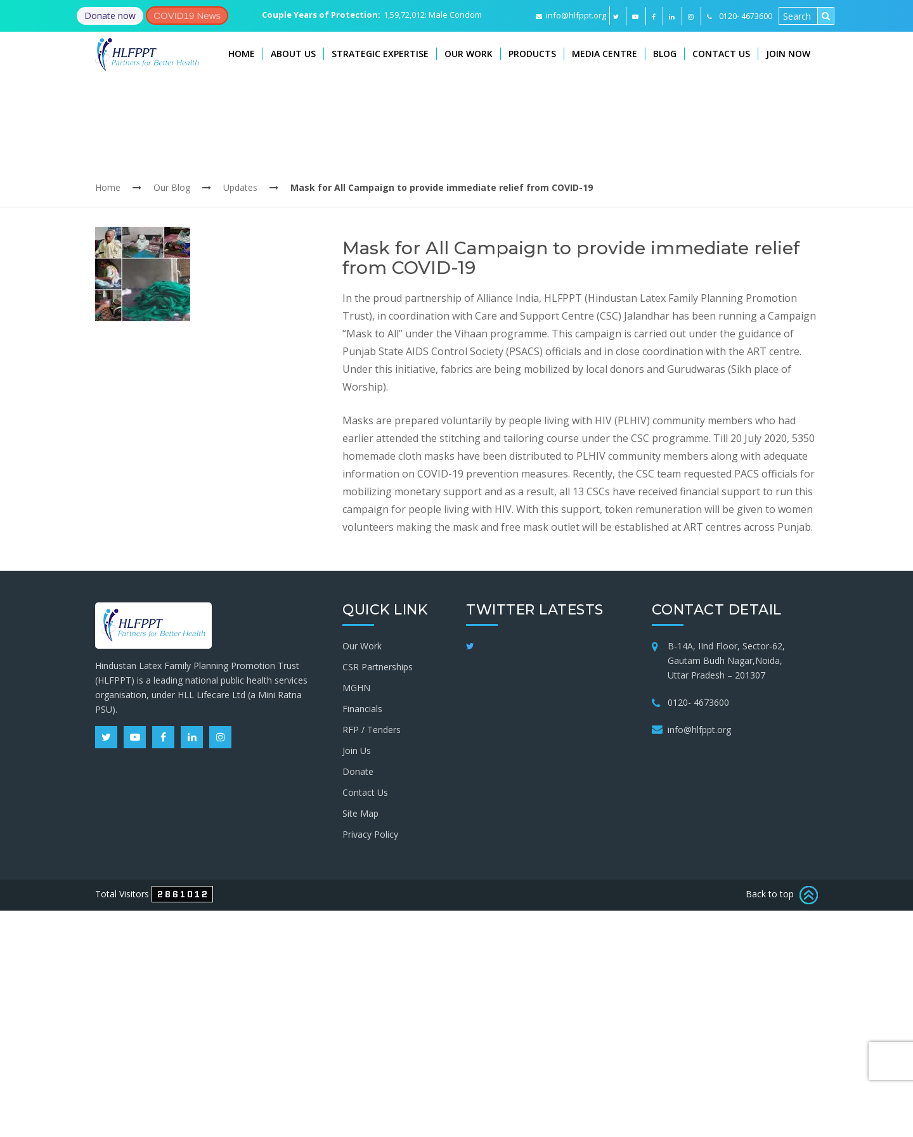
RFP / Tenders (371, 730)
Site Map (360, 813)
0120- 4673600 (698, 702)
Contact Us (721, 54)
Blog (665, 54)
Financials (362, 709)
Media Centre (604, 54)
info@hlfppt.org (571, 15)
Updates (240, 187)
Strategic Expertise (380, 54)
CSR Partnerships (377, 667)
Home (241, 54)
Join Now (788, 54)
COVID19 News (187, 15)
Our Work (468, 54)
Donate (357, 771)
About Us (293, 54)
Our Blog (171, 187)
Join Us (356, 750)
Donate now (110, 16)
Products (532, 54)
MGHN (356, 688)
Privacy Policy (370, 834)
